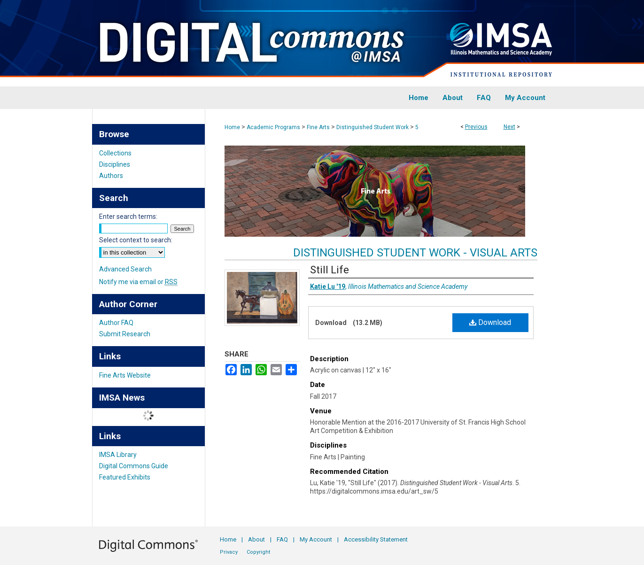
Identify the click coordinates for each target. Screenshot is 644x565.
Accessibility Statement (376, 539)
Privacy (229, 552)
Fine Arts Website (125, 375)
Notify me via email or (138, 282)
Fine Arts (318, 127)
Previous (476, 127)
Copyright (258, 552)
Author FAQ (116, 322)
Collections (115, 153)
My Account (316, 539)
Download (490, 322)
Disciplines (114, 164)
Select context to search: (135, 240)
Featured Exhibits (124, 477)
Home (232, 127)
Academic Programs (273, 127)
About (256, 539)
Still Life (329, 270)
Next (509, 127)
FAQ (282, 539)
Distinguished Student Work (372, 127)
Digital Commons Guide (133, 466)
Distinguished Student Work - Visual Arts (415, 252)
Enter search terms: (128, 216)
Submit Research (124, 334)
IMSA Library (118, 454)
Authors (111, 175)
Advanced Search (125, 269)
